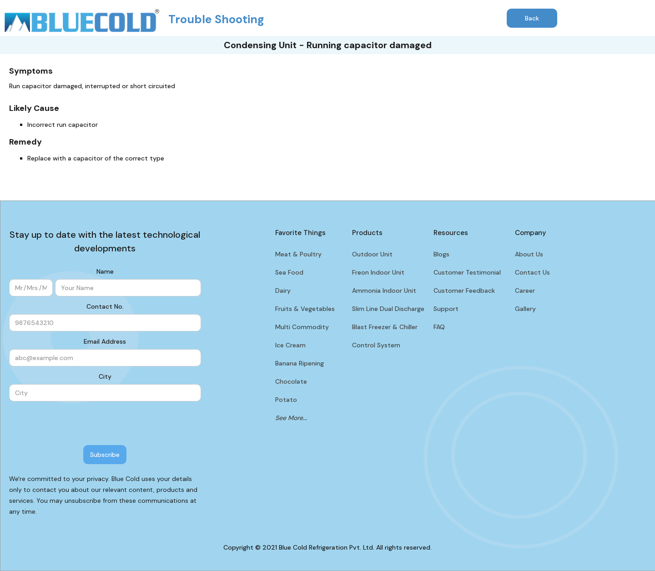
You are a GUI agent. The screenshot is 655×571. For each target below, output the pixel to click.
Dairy (283, 290)
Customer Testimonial (467, 272)
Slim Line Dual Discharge (388, 309)
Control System (376, 345)
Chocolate (291, 381)
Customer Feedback (464, 290)
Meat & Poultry (298, 254)
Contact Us (532, 272)
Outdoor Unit (372, 254)
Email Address (105, 341)
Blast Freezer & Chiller (385, 327)
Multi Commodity (302, 327)
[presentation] (78, 423)
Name (105, 271)
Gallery (525, 309)
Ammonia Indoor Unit (384, 290)
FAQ (439, 327)
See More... (291, 418)
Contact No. (105, 306)
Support (445, 309)
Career (525, 290)
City (105, 376)
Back (532, 18)
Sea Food (289, 272)
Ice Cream (290, 345)
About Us (529, 254)
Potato (286, 400)
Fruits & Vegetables (305, 309)
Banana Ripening (299, 363)
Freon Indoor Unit (378, 272)
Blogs (441, 254)
